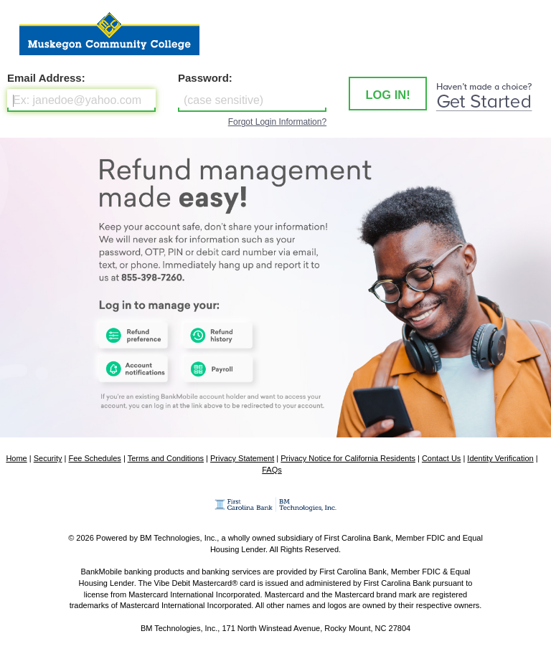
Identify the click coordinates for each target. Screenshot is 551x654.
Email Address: (46, 78)
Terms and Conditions (166, 458)
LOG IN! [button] (387, 94)
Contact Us (441, 458)
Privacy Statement (242, 458)
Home (16, 458)
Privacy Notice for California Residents (348, 458)
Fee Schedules (94, 458)
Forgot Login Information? (277, 122)
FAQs (272, 469)
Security (48, 458)
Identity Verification (500, 458)
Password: (205, 78)
